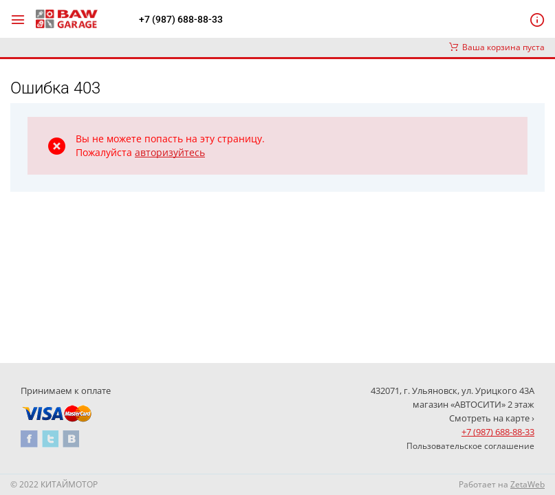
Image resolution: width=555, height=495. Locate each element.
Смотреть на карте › (491, 418)
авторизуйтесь (170, 152)
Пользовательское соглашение (470, 446)
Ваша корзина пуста (497, 47)
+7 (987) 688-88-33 (181, 19)
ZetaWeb (527, 484)
